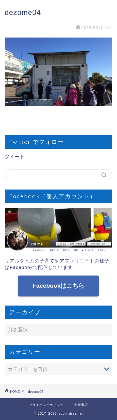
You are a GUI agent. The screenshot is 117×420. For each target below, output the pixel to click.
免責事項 (81, 405)
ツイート (15, 156)
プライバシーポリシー (46, 405)
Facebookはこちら (59, 285)
